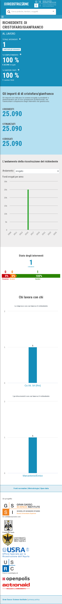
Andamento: (8, 171)
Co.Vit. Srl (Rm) (33, 385)
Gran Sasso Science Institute (14, 600)
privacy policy (34, 600)
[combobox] (28, 11)
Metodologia (33, 488)
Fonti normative (20, 488)
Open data (44, 488)
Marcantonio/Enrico (33, 475)
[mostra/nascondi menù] (2, 17)
